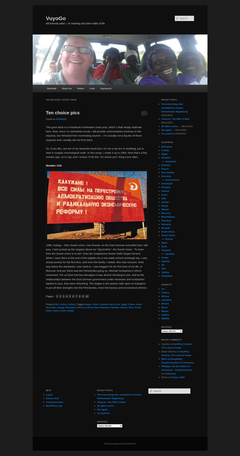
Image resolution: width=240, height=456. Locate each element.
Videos (80, 88)
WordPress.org (54, 406)
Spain (164, 242)
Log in (49, 394)
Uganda (165, 261)
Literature (166, 300)
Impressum (106, 88)
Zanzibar (169, 254)
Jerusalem (51, 307)
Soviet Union (168, 235)
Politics (165, 315)
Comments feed (54, 402)
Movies (165, 303)
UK (163, 265)
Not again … (168, 130)
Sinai (131, 307)
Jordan (165, 202)
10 (86, 296)
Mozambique (168, 216)
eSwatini (166, 157)
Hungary (166, 187)
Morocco (81, 307)
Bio (57, 304)
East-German (172, 180)
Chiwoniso (188, 362)
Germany (166, 176)
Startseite (51, 88)
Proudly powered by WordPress (120, 444)
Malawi (165, 209)
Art (163, 289)
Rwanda (165, 228)
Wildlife (165, 318)
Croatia (165, 150)
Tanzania (166, 250)
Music (164, 307)
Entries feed (52, 398)
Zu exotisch (167, 133)
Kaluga (61, 307)
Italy (163, 198)
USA (163, 268)
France (131, 304)
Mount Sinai (93, 307)
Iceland (165, 191)
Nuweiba (104, 307)
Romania (166, 224)
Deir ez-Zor (114, 304)
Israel (139, 304)
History (165, 296)
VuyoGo (56, 18)
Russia (123, 307)
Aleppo (88, 304)
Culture (63, 304)
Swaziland (170, 161)
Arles (95, 304)
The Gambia (167, 172)
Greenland (167, 183)
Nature (165, 311)
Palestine (114, 307)
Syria (55, 310)
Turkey (165, 257)
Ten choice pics (63, 112)
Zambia (165, 272)
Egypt (124, 304)
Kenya (164, 205)
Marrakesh (71, 307)
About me (67, 88)
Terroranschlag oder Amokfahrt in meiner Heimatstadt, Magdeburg (174, 108)
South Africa (168, 231)
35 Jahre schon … (171, 126)
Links (92, 88)
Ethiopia (165, 165)
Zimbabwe (167, 276)
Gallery (72, 304)
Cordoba (103, 304)
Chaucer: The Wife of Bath (175, 119)
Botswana (166, 146)
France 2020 (178, 377)
